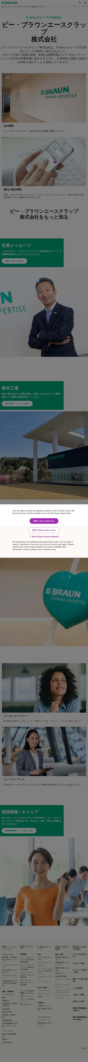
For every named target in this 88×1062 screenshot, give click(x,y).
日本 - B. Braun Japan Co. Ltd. (44, 530)
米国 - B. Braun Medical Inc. (44, 521)
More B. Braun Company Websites (44, 536)
